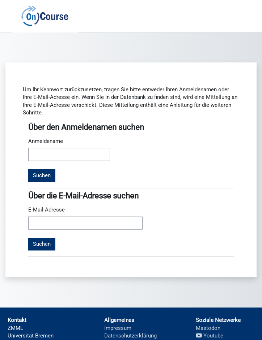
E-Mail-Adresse (46, 209)
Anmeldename (45, 141)
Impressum (117, 328)
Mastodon (208, 328)
